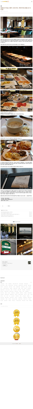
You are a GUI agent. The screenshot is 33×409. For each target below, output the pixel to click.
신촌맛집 (2, 358)
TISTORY (17, 407)
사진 (26, 350)
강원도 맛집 (15, 352)
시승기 (16, 361)
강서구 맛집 (2, 349)
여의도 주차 (25, 362)
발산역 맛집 (20, 362)
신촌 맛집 (16, 355)
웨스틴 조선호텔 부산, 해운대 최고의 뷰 (6, 259)
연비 (11, 353)
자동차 (28, 359)
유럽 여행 (25, 361)
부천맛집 (29, 352)
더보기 (31, 346)
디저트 (30, 350)
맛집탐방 (24, 353)
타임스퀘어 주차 (15, 347)
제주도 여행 (21, 349)
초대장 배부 (2, 362)
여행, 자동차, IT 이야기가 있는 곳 (7, 310)
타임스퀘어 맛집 (6, 352)
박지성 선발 (8, 353)
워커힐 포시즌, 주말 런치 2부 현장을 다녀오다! (7, 263)
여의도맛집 (26, 347)
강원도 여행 (6, 355)
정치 (22, 352)
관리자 (20, 407)
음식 (28, 358)
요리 (31, 358)
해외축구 (21, 356)
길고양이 (13, 359)
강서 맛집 (16, 349)
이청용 (26, 356)
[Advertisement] (16, 23)
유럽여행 (17, 356)
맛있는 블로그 (5, 308)
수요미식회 (6, 350)
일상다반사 (28, 353)
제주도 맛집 (30, 361)
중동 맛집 (13, 356)
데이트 (2, 350)
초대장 (11, 352)
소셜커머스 (20, 361)
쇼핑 (6, 349)
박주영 (10, 362)
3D (4, 359)
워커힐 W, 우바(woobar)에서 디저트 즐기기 (6, 262)
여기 (26, 210)
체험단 (31, 364)
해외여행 (27, 355)
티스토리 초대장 (14, 362)
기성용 (20, 355)
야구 (7, 359)
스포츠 (9, 356)
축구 (14, 350)
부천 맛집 (23, 364)
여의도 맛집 (11, 355)
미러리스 (13, 364)
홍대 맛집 (23, 350)
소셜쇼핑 (24, 359)
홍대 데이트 (30, 356)
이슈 (1, 352)
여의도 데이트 (11, 349)
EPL (21, 359)
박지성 (16, 358)
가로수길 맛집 (19, 364)
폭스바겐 (29, 349)
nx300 (2, 364)
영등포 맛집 (12, 358)
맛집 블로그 (2, 347)
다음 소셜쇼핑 (21, 358)
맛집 (27, 364)
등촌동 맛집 (18, 350)
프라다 (26, 352)
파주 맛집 (10, 350)
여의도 (2, 359)
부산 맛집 (25, 349)
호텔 (19, 352)
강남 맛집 (2, 356)
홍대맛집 (10, 347)
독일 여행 (19, 353)
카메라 (10, 364)
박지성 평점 (21, 347)
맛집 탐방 (6, 364)
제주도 (30, 362)
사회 (6, 347)
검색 (31, 370)
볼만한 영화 (2, 353)
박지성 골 (2, 361)
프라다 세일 (7, 358)
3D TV (26, 358)
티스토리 (15, 353)
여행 (6, 362)
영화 (6, 356)
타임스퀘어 (7, 361)
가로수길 (17, 359)
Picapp (2, 355)
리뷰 (23, 355)
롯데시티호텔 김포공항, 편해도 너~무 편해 (6, 258)
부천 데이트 (12, 361)
